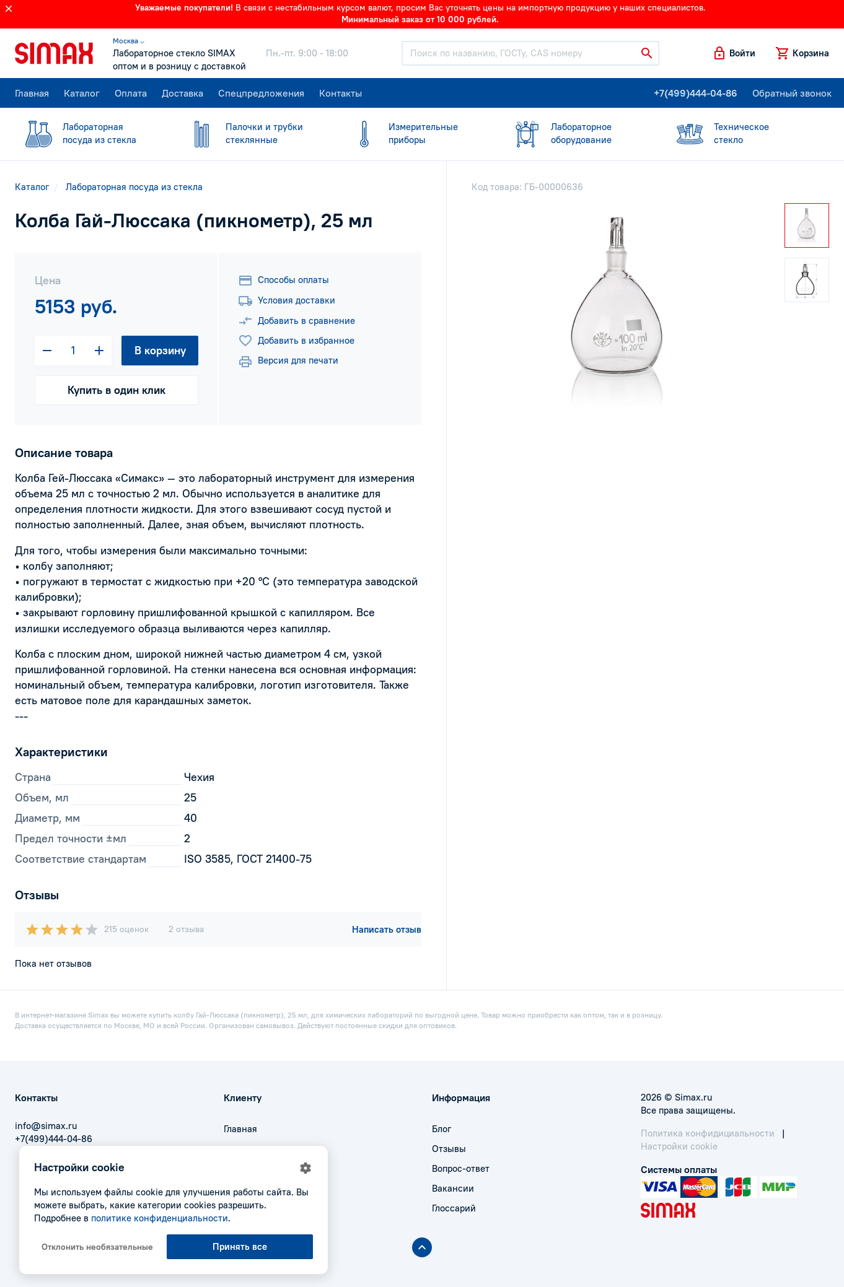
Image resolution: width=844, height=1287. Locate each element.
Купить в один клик (116, 390)
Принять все (240, 1246)
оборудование (577, 133)
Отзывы (449, 1148)
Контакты (340, 93)
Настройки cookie (679, 1146)
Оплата (131, 93)
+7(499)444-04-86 (695, 93)
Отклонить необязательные (97, 1246)
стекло (740, 133)
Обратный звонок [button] (792, 93)
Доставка (182, 93)
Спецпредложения (261, 93)
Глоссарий (454, 1208)
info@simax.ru (46, 1126)
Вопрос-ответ (461, 1168)
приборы (415, 133)
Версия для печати (288, 361)
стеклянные (252, 133)
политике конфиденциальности (159, 1218)
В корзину (160, 350)
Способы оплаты (283, 280)
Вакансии (453, 1188)
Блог (441, 1129)
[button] (733, 53)
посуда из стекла (89, 133)
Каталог (82, 93)
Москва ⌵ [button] (128, 40)
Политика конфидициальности (708, 1133)
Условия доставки (286, 301)
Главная (32, 93)
